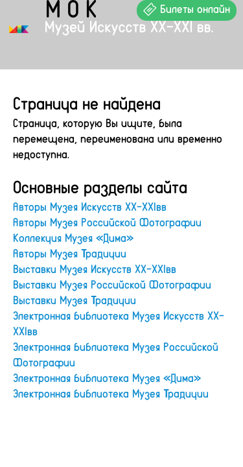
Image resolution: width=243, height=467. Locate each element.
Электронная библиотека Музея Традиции (111, 393)
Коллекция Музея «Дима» (73, 237)
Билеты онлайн (186, 8)
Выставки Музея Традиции (74, 299)
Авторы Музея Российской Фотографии (107, 222)
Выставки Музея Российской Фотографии (112, 284)
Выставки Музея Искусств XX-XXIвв (94, 268)
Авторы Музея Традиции (69, 253)
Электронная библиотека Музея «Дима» (107, 377)
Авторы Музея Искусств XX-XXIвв (90, 206)
